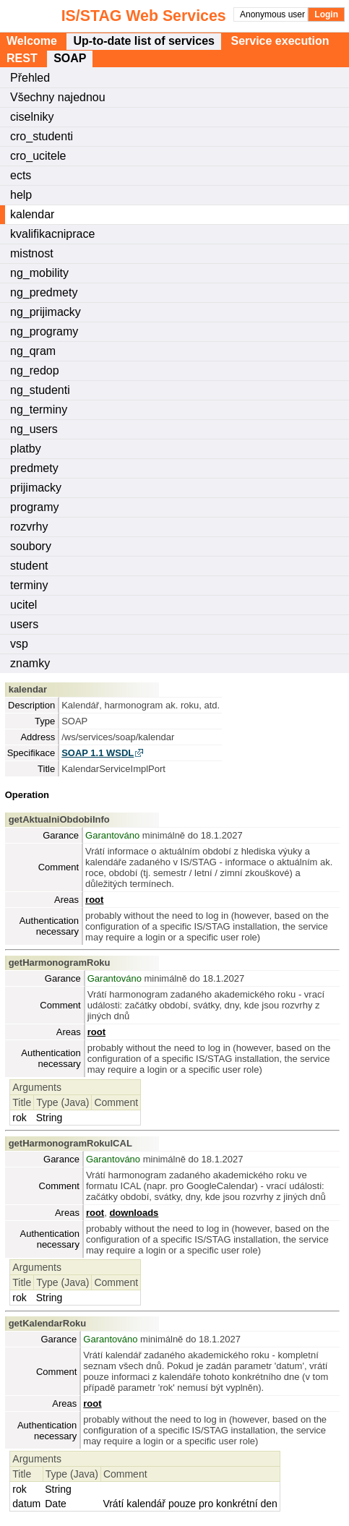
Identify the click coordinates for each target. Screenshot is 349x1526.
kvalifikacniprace (52, 234)
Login (326, 14)
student (29, 566)
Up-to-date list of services (144, 41)
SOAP (69, 58)
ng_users (34, 429)
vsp (19, 644)
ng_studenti (40, 390)
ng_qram (33, 351)
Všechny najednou (57, 97)
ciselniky (31, 117)
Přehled (30, 78)
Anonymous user (273, 14)
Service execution (279, 41)
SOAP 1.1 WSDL (97, 752)
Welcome (32, 41)
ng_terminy (38, 409)
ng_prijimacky (45, 312)
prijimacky (35, 487)
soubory (30, 546)
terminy (29, 585)
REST (22, 58)
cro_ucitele (38, 156)
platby (25, 448)
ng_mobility (39, 273)
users (24, 624)
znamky (30, 663)
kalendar (32, 214)
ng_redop (34, 370)
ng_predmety (43, 292)
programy (34, 507)
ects (20, 175)
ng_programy (44, 331)
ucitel (23, 605)
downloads (133, 1212)
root (94, 899)
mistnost (31, 253)
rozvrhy (29, 526)
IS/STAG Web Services (91, 16)
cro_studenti (41, 136)
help (21, 195)
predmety (34, 468)
